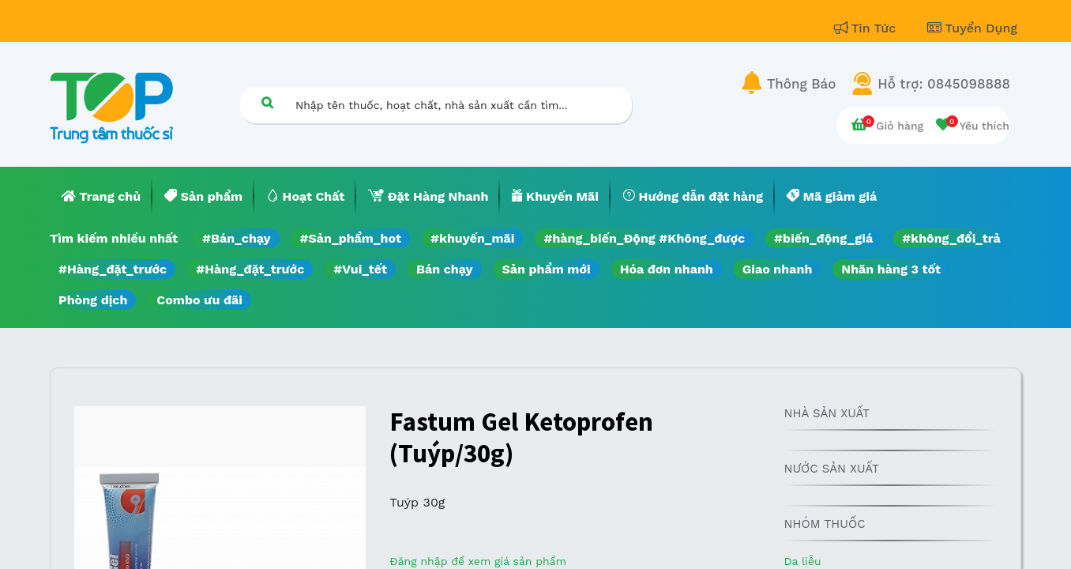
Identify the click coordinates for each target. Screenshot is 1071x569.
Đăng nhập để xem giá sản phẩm (477, 561)
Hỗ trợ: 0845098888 (943, 83)
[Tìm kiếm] (267, 102)
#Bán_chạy (236, 238)
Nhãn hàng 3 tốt (891, 269)
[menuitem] (101, 197)
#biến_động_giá (823, 238)
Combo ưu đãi (199, 299)
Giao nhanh (777, 269)
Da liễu (802, 561)
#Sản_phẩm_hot (350, 238)
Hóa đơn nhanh (666, 269)
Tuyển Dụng (972, 28)
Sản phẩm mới (546, 269)
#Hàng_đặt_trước (112, 269)
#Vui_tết (360, 269)
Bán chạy (444, 269)
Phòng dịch (92, 299)
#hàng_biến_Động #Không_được (644, 238)
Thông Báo (801, 83)
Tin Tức (867, 28)
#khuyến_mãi (472, 238)
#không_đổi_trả (951, 238)
